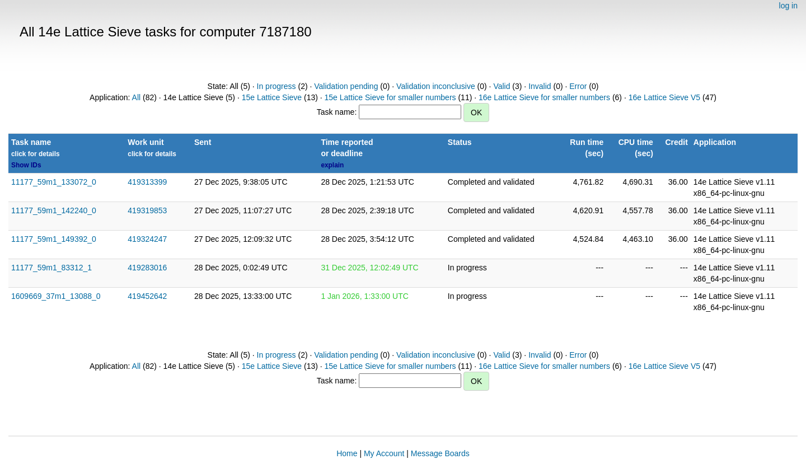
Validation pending (346, 86)
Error (578, 86)
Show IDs (26, 165)
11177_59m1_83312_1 (51, 267)
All (136, 97)
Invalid (539, 86)
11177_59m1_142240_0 (53, 210)
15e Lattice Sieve (272, 97)
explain (332, 165)
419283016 (147, 267)
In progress (276, 86)
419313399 (147, 181)
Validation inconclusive (435, 86)
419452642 (147, 296)
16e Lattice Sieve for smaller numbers (544, 97)
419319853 (147, 210)
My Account (384, 453)
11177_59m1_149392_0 (53, 239)
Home (346, 453)
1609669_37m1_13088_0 (56, 296)
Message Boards (440, 453)
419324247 (147, 239)
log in (788, 5)
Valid (501, 86)
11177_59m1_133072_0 (53, 181)
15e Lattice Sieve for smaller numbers (390, 97)
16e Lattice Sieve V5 (664, 97)
